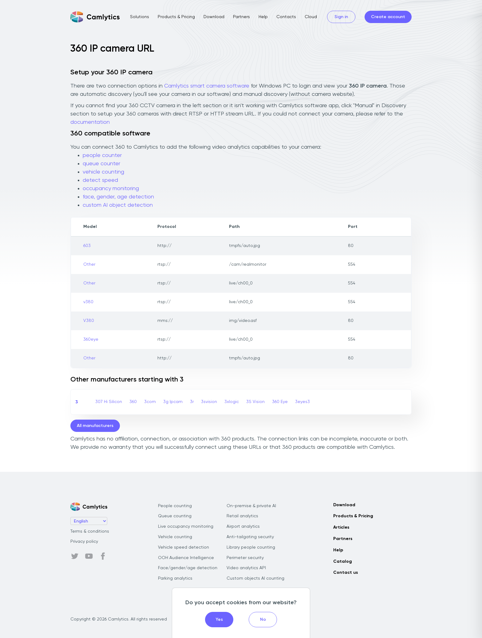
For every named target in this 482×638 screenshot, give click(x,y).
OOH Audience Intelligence (186, 558)
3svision (209, 402)
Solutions (139, 17)
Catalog (342, 561)
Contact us (345, 572)
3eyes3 (302, 402)
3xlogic (231, 402)
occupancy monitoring (111, 188)
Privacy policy (84, 541)
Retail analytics (242, 516)
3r (192, 402)
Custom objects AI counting (255, 578)
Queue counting (175, 516)
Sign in (341, 17)
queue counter (101, 163)
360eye (90, 339)
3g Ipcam (173, 402)
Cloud (311, 17)
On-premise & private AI (251, 506)
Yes (219, 619)
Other (89, 264)
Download (213, 17)
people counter (102, 155)
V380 (88, 321)
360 (133, 402)
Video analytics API (246, 568)
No (263, 619)
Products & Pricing (176, 17)
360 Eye (280, 402)
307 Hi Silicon (108, 402)
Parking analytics (175, 578)
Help (263, 17)
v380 (88, 302)
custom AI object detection (118, 205)
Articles (341, 527)
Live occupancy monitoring (185, 526)
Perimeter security (245, 558)
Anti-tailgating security (250, 537)
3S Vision (255, 402)
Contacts (286, 17)
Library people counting (251, 547)
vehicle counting (103, 172)
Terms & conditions (89, 531)
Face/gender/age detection (187, 568)
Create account (388, 17)
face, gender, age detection (118, 197)
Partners (241, 17)
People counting (175, 506)
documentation (90, 122)
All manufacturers (95, 426)
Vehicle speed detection (183, 547)
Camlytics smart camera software (206, 86)
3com (150, 402)
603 (87, 246)
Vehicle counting (175, 537)
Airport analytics (243, 526)
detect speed (100, 180)
